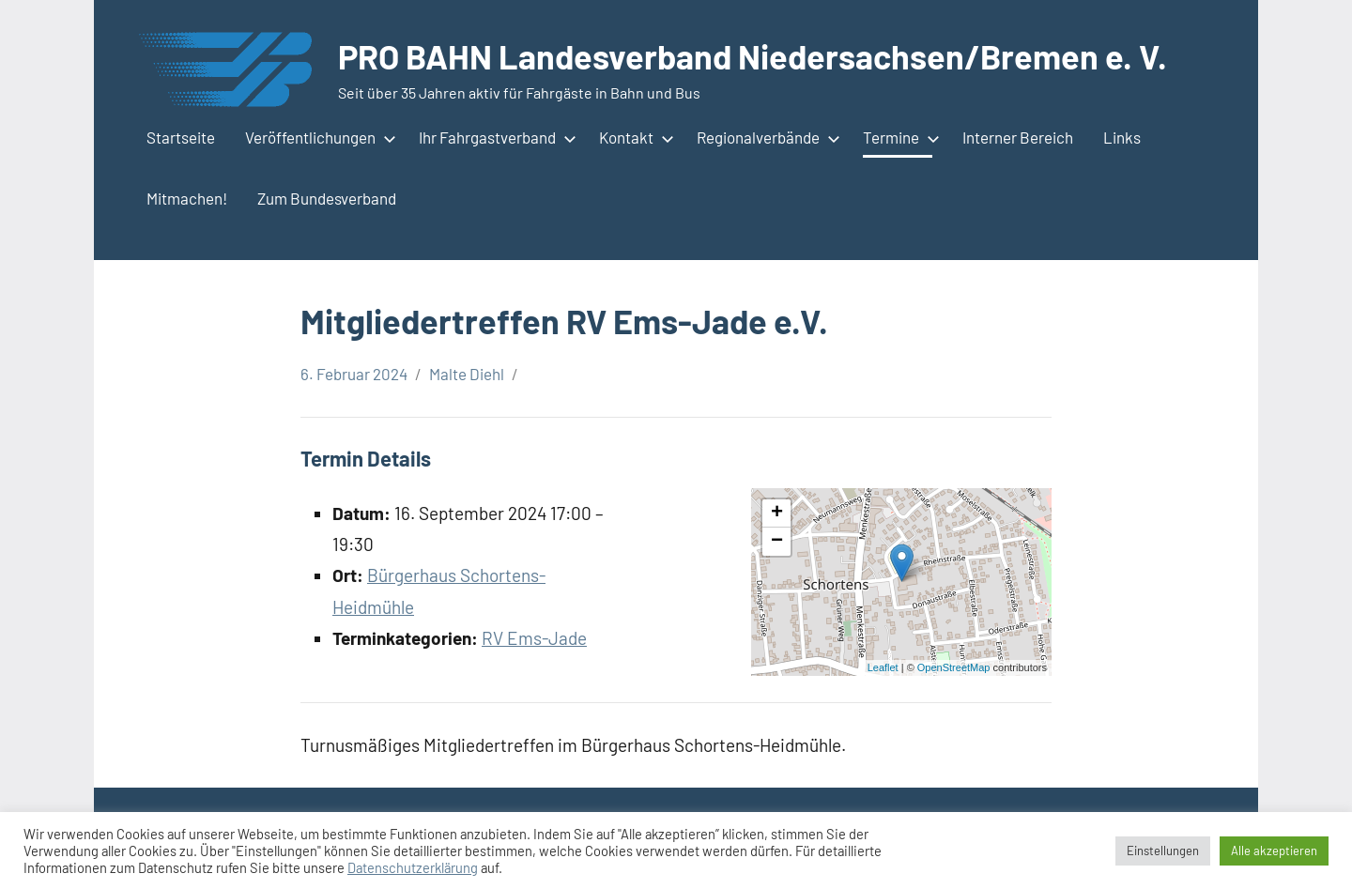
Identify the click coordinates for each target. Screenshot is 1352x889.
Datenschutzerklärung (412, 867)
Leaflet (883, 667)
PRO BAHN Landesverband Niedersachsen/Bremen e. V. (752, 56)
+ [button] (777, 513)
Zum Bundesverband (326, 198)
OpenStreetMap (954, 667)
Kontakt (633, 137)
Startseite (180, 137)
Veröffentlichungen (317, 137)
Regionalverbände (765, 137)
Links (1122, 137)
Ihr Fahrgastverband (494, 137)
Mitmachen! (186, 198)
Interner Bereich (1017, 137)
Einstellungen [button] (1163, 850)
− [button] (777, 542)
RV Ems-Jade (534, 638)
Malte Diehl (466, 373)
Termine (897, 137)
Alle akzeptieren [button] (1274, 850)
